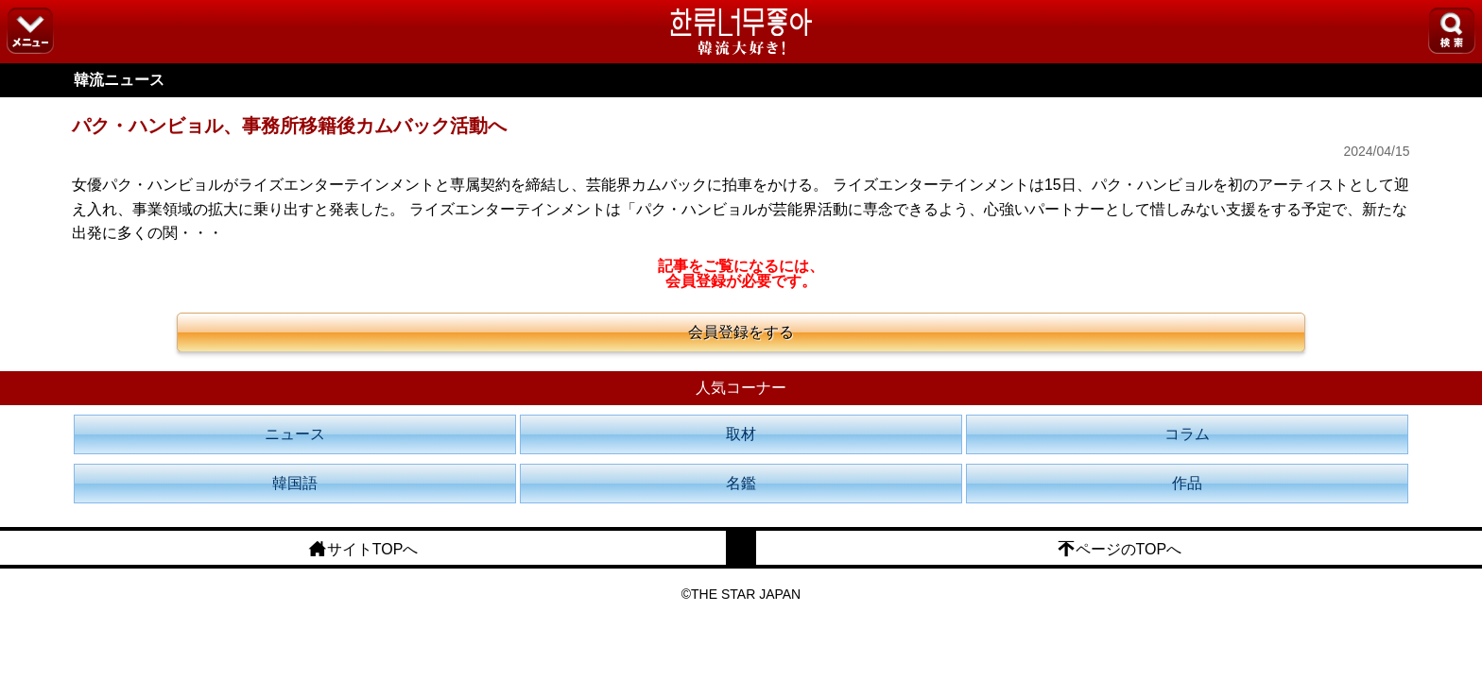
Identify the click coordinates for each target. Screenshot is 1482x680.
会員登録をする (741, 332)
